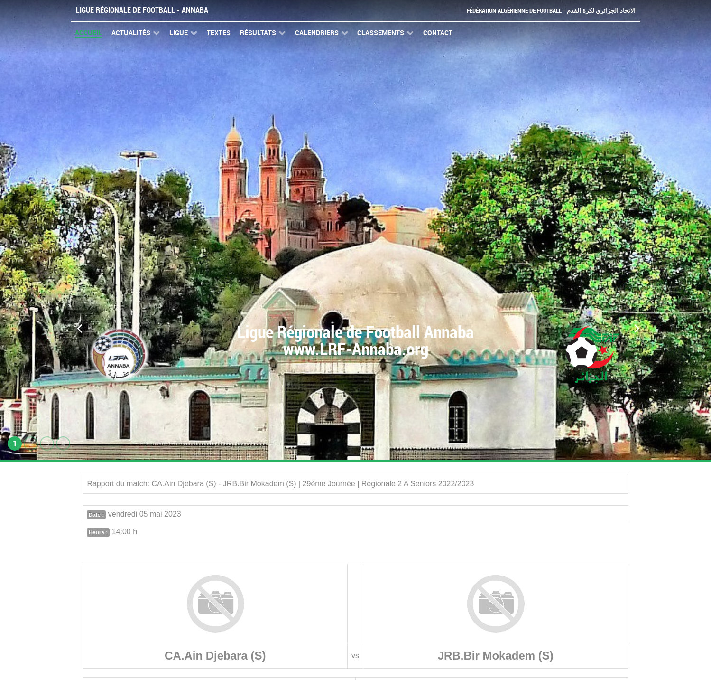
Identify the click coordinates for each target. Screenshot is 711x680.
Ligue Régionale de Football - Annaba (142, 10)
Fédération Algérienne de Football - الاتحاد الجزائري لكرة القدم (551, 10)
